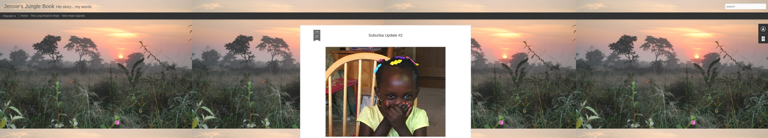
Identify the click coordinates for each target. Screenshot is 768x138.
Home (24, 15)
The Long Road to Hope (45, 15)
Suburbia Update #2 (385, 35)
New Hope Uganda (73, 15)
